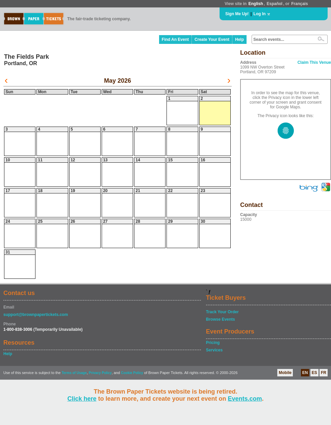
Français (299, 3)
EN (305, 372)
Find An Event (175, 39)
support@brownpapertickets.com (35, 314)
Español (275, 3)
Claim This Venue (314, 62)
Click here (81, 398)
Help (239, 39)
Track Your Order (222, 312)
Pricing (213, 342)
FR (323, 372)
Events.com (245, 398)
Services (214, 350)
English (255, 3)
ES (314, 372)
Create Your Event (212, 39)
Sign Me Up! (237, 13)
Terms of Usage (73, 373)
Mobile (285, 372)
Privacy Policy (100, 373)
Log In (259, 13)
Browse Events (220, 319)
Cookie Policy (132, 373)
